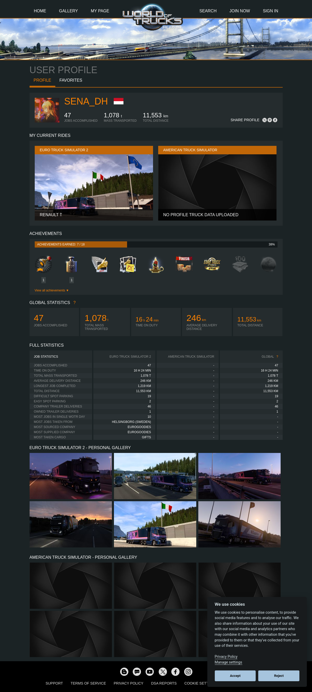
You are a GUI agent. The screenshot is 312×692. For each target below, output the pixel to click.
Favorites (70, 80)
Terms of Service (88, 683)
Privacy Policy (128, 683)
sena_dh (86, 101)
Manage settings (228, 662)
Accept (235, 676)
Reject (279, 676)
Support (54, 683)
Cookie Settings (200, 683)
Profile (42, 80)
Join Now (239, 11)
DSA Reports (163, 683)
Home (40, 11)
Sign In (270, 11)
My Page (100, 11)
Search (208, 11)
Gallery (68, 11)
